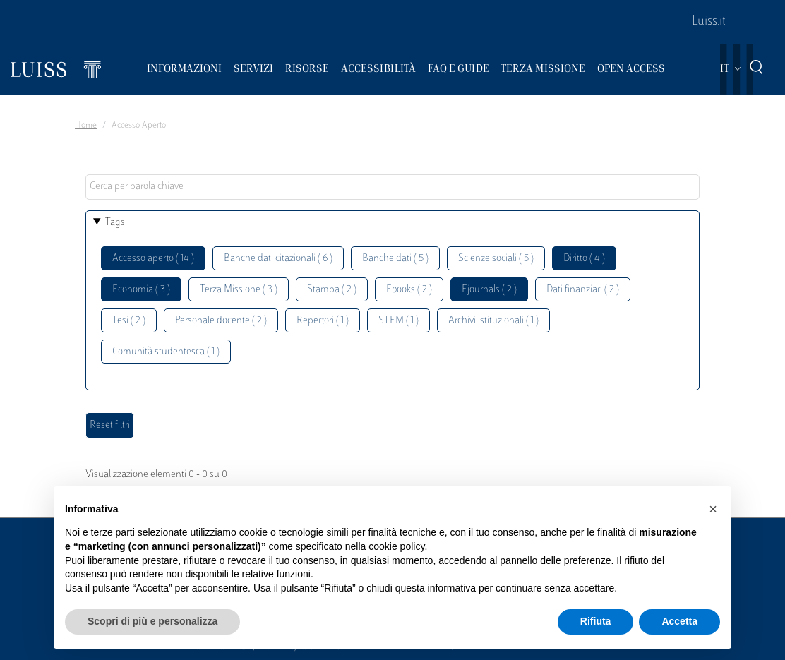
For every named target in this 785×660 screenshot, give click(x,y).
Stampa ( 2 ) (331, 289)
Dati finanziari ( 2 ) (582, 289)
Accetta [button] (679, 621)
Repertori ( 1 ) (322, 321)
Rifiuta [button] (595, 621)
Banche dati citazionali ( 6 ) (278, 258)
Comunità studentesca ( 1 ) (166, 352)
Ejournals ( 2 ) (489, 289)
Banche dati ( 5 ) (395, 258)
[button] (713, 509)
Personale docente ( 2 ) (221, 321)
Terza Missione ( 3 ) (238, 289)
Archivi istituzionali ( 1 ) (493, 321)
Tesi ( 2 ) (128, 321)
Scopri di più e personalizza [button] (152, 621)
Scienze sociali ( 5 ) (496, 258)
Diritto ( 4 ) (584, 258)
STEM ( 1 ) (398, 321)
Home (86, 125)
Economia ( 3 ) (141, 289)
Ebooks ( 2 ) (409, 289)
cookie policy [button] (396, 546)
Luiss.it (709, 22)
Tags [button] (115, 222)
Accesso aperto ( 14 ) (153, 258)
